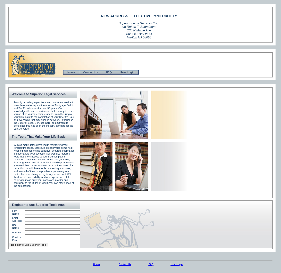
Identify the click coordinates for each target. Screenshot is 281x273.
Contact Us (90, 72)
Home (71, 72)
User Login (127, 72)
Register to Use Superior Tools (28, 244)
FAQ (109, 72)
